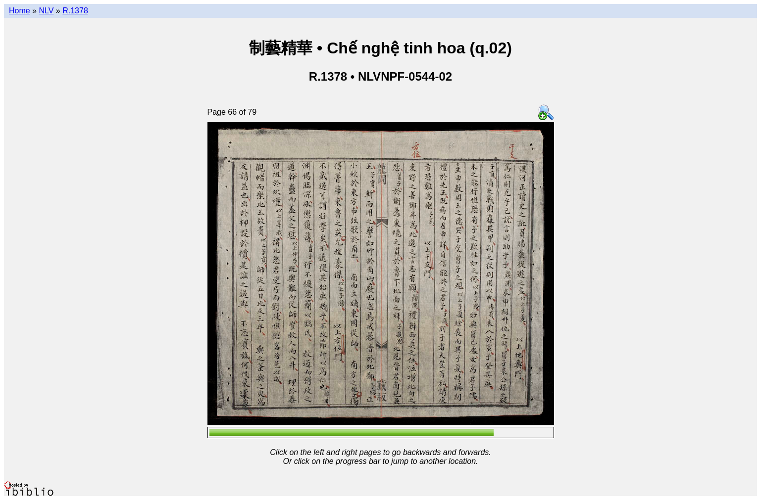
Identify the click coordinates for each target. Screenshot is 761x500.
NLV (46, 10)
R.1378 (75, 10)
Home (19, 10)
